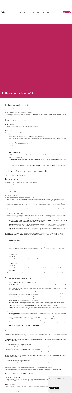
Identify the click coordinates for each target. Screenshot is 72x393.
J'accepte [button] (51, 387)
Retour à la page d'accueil (8, 99)
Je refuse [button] (56, 387)
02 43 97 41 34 (66, 12)
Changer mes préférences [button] (54, 389)
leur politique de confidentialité (52, 231)
